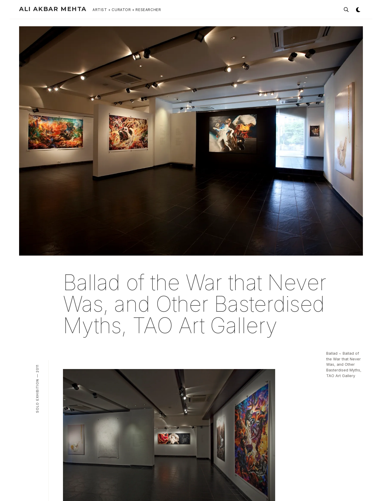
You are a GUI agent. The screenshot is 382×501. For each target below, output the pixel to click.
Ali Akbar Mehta (53, 9)
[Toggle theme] (358, 9)
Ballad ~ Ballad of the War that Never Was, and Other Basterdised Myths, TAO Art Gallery (343, 364)
